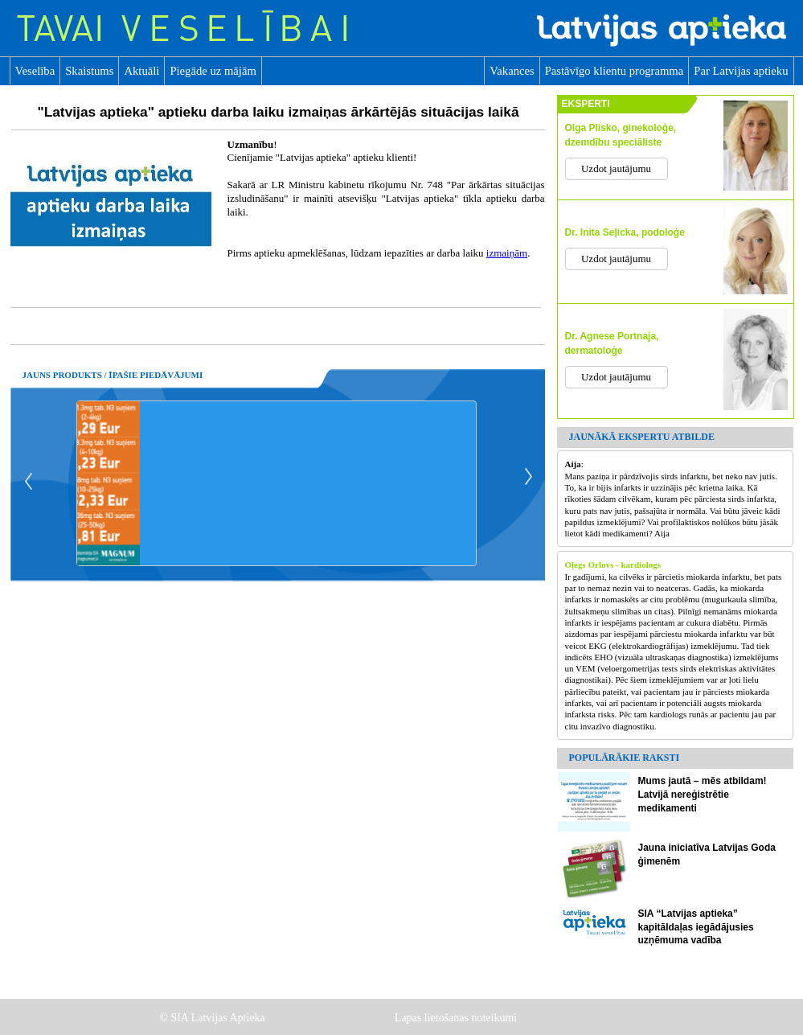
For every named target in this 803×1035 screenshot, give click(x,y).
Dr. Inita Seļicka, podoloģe (625, 232)
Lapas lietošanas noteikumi (457, 1018)
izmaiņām (506, 253)
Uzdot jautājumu (616, 168)
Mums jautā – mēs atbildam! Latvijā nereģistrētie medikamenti (702, 794)
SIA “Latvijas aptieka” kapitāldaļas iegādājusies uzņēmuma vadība (696, 927)
